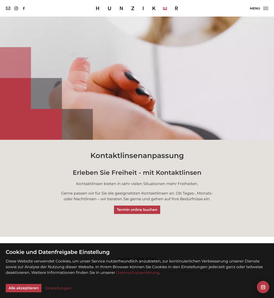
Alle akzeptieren (24, 288)
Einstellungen (58, 288)
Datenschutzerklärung (137, 272)
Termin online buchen (137, 209)
